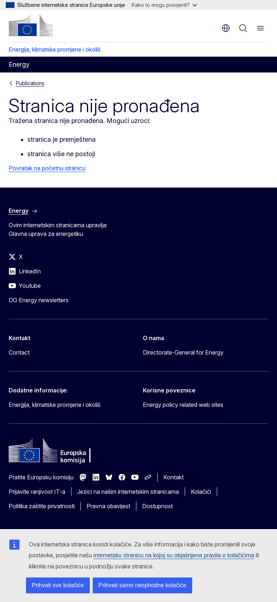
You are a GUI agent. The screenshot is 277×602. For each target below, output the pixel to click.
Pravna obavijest (108, 506)
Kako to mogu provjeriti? (164, 5)
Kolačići (201, 491)
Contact (19, 352)
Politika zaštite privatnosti (42, 506)
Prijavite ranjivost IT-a (37, 491)
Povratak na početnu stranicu (47, 168)
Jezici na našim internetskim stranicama (128, 491)
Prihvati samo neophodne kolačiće (142, 585)
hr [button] (225, 28)
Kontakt (173, 477)
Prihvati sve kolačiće (58, 585)
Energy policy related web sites (183, 404)
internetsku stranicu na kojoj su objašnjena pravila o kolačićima (173, 555)
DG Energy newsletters (39, 300)
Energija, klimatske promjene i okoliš (55, 49)
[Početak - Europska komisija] (31, 25)
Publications (30, 83)
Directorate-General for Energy (183, 352)
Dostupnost (157, 506)
